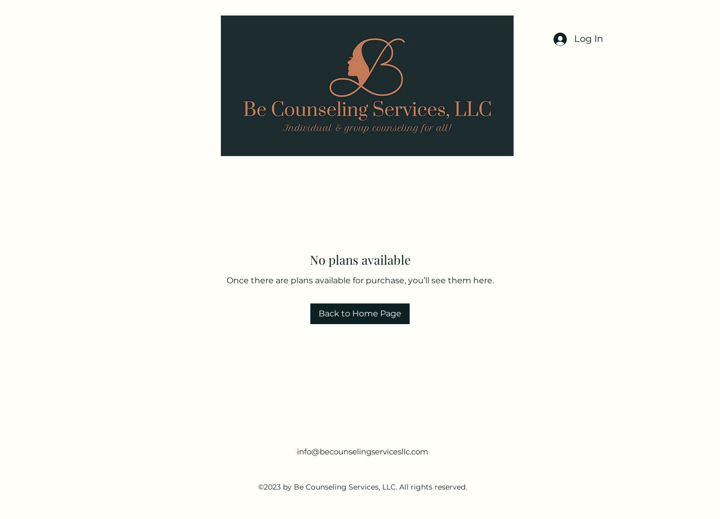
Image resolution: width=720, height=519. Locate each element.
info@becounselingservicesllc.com (362, 451)
